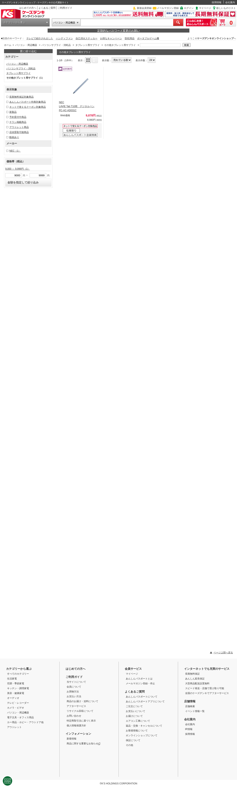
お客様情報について (137, 730)
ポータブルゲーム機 (148, 38)
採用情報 (216, 2)
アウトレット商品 (19, 127)
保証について (133, 740)
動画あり (14, 137)
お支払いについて (135, 711)
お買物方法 (73, 691)
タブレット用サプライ (87, 45)
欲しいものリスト (226, 8)
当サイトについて (76, 681)
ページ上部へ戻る (223, 652)
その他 (129, 745)
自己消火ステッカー (86, 38)
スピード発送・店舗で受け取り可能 (204, 688)
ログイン (189, 8)
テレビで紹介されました (39, 38)
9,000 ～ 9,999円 (17, 168)
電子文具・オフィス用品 (20, 717)
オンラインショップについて (141, 735)
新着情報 (71, 738)
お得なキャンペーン (111, 38)
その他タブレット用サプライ (120, 45)
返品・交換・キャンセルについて (144, 725)
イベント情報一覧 (195, 711)
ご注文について (134, 706)
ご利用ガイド (65, 7)
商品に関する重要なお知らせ (83, 743)
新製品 (13, 112)
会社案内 (230, 2)
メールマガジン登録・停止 (140, 683)
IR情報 (188, 729)
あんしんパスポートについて (141, 696)
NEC (15, 150)
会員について (74, 686)
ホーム (7, 45)
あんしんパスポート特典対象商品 (27, 101)
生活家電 (12, 678)
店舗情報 (189, 701)
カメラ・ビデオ (15, 707)
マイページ (205, 8)
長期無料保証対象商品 (21, 96)
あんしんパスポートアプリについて (145, 701)
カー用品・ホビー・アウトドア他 (25, 722)
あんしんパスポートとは (139, 678)
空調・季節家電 (15, 683)
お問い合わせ (74, 715)
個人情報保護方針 (76, 725)
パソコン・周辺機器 (64, 22)
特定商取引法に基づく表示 (81, 720)
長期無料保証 (192, 673)
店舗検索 (190, 706)
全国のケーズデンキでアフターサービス (207, 693)
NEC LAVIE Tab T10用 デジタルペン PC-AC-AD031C (76, 106)
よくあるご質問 (47, 7)
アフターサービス (76, 706)
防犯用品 (130, 38)
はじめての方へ (27, 7)
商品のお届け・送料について (82, 701)
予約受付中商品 (17, 117)
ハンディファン (64, 38)
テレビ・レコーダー (18, 702)
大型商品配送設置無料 (197, 683)
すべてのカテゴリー (18, 673)
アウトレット (14, 727)
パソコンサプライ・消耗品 (56, 45)
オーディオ (13, 698)
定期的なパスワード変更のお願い (118, 30)
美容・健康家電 (15, 693)
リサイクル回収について (80, 711)
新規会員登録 (144, 8)
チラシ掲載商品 (17, 122)
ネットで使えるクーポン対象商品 (27, 107)
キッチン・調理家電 (18, 688)
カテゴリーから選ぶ (14, 22)
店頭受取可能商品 (19, 132)
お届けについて (134, 716)
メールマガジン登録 (168, 8)
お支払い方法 (74, 696)
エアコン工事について (138, 720)
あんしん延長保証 (195, 678)
